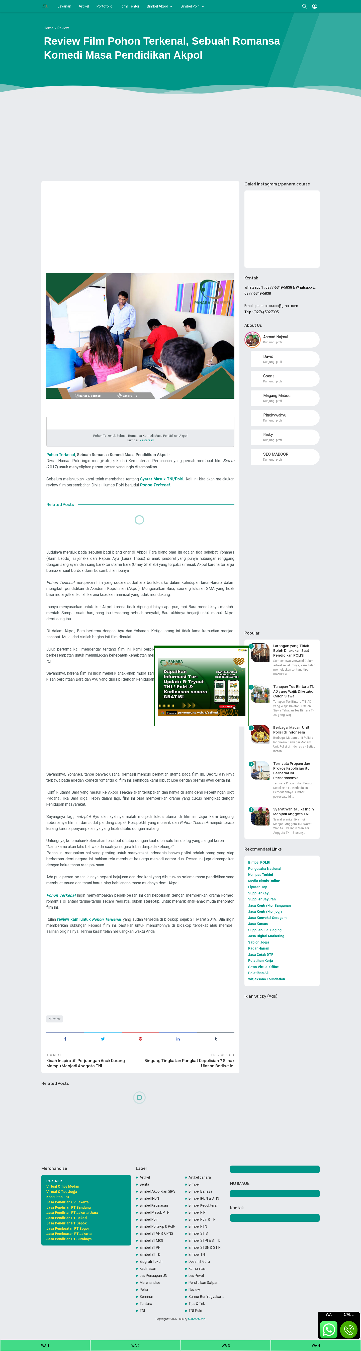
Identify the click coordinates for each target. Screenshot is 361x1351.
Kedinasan (148, 1269)
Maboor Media (197, 1319)
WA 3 (226, 1346)
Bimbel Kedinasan (154, 1205)
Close (242, 650)
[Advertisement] (180, 138)
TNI (142, 1311)
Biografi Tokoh (151, 1262)
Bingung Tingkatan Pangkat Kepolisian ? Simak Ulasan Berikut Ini (189, 1063)
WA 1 (45, 1346)
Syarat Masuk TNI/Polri (161, 479)
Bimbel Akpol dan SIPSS (157, 1191)
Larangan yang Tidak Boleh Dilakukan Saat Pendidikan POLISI (291, 650)
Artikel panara (200, 1177)
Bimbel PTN (198, 1226)
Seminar (146, 1297)
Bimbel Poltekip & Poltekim (157, 1226)
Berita (144, 1184)
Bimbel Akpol (157, 6)
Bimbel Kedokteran (204, 1205)
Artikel (84, 6)
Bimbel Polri (190, 6)
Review (55, 1019)
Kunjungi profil (273, 342)
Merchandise (150, 1283)
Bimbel (194, 1184)
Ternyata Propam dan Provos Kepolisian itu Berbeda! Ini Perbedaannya (291, 770)
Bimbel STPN (150, 1247)
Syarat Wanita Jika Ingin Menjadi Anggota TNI (293, 811)
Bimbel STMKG (151, 1240)
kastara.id (147, 440)
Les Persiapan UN (153, 1276)
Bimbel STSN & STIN (205, 1247)
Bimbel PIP (197, 1212)
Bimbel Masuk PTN (154, 1212)
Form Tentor (129, 6)
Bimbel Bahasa (200, 1191)
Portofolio (104, 6)
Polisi (144, 1290)
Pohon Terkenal (60, 454)
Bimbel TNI (197, 1255)
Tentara (146, 1304)
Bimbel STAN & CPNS (156, 1233)
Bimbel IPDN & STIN (204, 1198)
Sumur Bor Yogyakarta (206, 1297)
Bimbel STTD (150, 1255)
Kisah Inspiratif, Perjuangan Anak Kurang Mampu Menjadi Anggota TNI (85, 1063)
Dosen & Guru (199, 1262)
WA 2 (135, 1346)
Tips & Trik (197, 1304)
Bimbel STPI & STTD (205, 1240)
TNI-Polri (195, 1311)
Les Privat (196, 1276)
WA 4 (316, 1346)
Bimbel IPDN (149, 1198)
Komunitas (197, 1269)
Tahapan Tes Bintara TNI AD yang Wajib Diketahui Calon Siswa (294, 691)
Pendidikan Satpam (204, 1283)
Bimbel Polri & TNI (202, 1219)
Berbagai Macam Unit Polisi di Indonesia (291, 730)
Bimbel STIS (198, 1233)
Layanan (64, 6)
